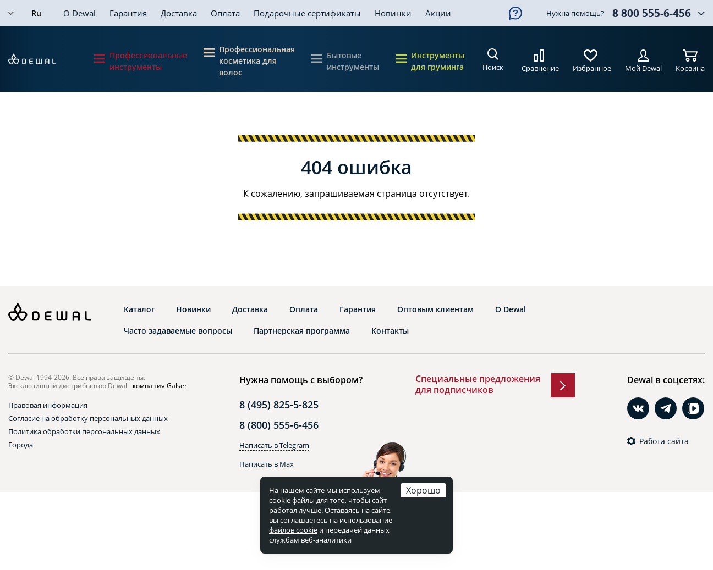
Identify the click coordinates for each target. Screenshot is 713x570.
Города (20, 445)
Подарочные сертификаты (307, 13)
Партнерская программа (302, 330)
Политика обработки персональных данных (84, 431)
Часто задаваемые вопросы (178, 330)
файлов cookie (293, 530)
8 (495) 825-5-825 (279, 404)
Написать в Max (266, 464)
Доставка (179, 13)
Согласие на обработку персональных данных (88, 418)
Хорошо (423, 490)
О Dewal (79, 13)
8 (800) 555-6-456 (279, 425)
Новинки (393, 13)
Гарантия (128, 13)
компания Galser (160, 385)
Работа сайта (664, 441)
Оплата (225, 13)
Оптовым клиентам (435, 309)
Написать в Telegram (274, 445)
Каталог (139, 309)
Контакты (390, 330)
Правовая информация (47, 405)
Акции (438, 13)
